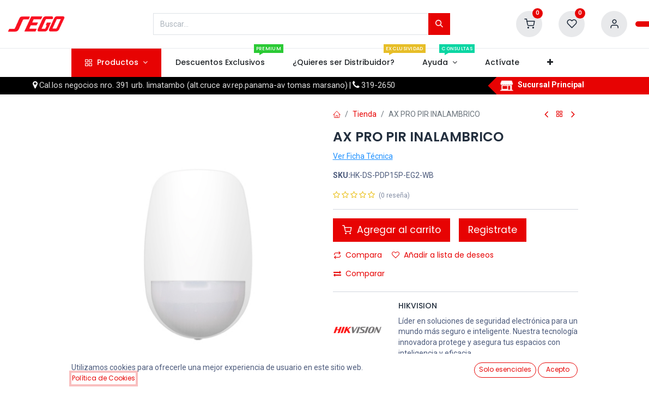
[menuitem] (219, 63)
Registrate (492, 229)
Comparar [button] (359, 273)
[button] (550, 63)
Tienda (365, 114)
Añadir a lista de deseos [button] (443, 254)
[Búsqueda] (439, 24)
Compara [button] (357, 254)
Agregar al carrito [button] (391, 229)
